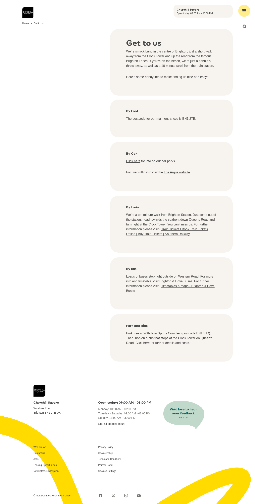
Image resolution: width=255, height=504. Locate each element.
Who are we (39, 447)
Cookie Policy (105, 453)
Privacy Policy (105, 447)
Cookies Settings (107, 471)
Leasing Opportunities (45, 465)
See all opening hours (111, 423)
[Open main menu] (244, 11)
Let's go (183, 417)
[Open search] (244, 26)
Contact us (39, 453)
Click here (133, 161)
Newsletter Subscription (46, 471)
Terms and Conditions (109, 459)
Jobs (35, 459)
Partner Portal (105, 465)
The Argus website (177, 172)
